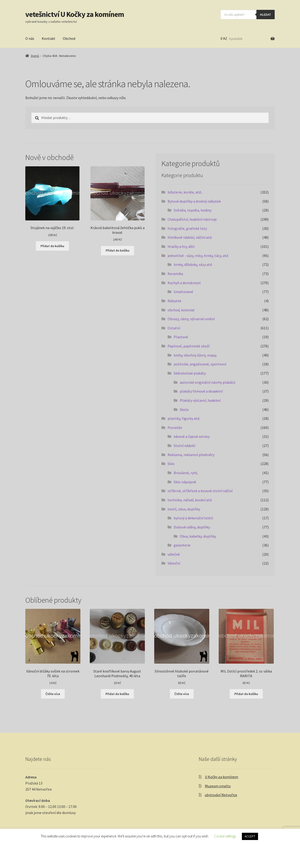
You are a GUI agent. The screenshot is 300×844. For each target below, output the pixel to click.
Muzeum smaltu (218, 786)
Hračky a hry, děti (181, 246)
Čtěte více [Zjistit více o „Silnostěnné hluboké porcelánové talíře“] (181, 694)
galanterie (182, 545)
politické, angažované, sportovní (200, 364)
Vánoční (174, 563)
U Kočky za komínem (221, 776)
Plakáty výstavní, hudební (200, 400)
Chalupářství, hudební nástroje (192, 219)
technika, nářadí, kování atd (190, 500)
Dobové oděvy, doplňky (192, 527)
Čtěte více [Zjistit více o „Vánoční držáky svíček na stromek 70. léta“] (52, 694)
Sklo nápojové (185, 482)
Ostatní (174, 328)
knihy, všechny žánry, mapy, (195, 355)
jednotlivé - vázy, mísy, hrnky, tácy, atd (198, 255)
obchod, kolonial (181, 310)
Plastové (181, 337)
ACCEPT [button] (250, 836)
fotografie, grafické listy (187, 228)
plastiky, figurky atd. (184, 418)
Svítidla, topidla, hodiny (192, 210)
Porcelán (175, 427)
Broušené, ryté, (186, 472)
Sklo (171, 463)
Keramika (175, 273)
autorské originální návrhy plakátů (207, 382)
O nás (29, 38)
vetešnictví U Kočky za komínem (74, 14)
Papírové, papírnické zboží (189, 346)
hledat (265, 14)
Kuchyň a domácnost (184, 282)
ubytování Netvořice (221, 794)
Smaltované (183, 291)
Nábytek (174, 300)
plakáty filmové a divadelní (201, 391)
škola (184, 409)
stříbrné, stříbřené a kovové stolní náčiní (200, 490)
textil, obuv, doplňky (184, 509)
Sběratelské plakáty (190, 373)
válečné (174, 554)
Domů (35, 56)
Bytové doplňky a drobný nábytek (194, 201)
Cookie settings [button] (225, 836)
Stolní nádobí (184, 445)
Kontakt (48, 38)
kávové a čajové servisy (192, 436)
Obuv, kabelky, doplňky (198, 536)
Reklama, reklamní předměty (191, 454)
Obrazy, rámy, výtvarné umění (191, 318)
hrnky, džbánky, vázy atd (193, 264)
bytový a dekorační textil (193, 518)
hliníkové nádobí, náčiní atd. (190, 237)
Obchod (69, 38)
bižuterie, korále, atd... (185, 192)
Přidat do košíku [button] (52, 246)
